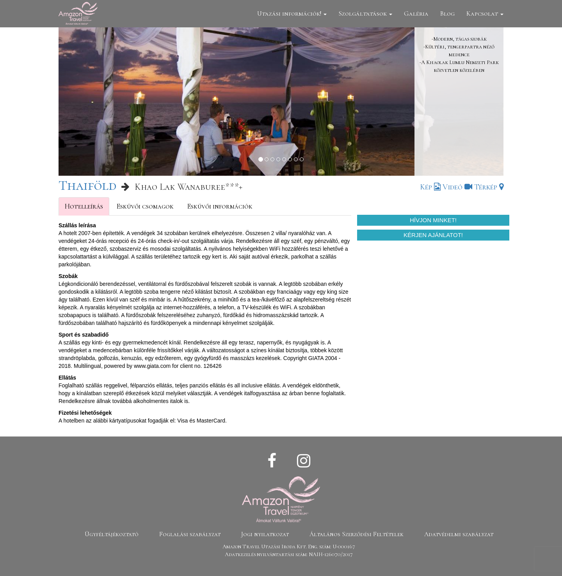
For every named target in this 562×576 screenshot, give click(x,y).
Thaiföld (87, 185)
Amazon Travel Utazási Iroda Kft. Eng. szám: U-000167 (288, 546)
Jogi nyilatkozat (265, 534)
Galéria (416, 13)
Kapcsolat (484, 13)
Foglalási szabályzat (190, 534)
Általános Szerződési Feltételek (356, 534)
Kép (430, 187)
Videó (457, 187)
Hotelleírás (84, 206)
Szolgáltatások (365, 13)
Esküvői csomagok (145, 206)
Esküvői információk (220, 206)
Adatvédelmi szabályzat (458, 534)
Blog (447, 13)
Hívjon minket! (433, 220)
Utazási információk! (292, 13)
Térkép (488, 187)
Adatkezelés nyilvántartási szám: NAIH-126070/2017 (289, 554)
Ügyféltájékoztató (112, 534)
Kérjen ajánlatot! (433, 235)
